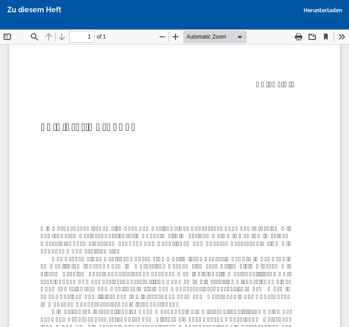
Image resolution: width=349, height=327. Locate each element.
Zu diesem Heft (34, 9)
